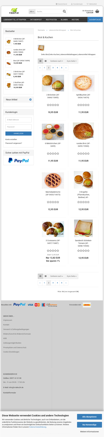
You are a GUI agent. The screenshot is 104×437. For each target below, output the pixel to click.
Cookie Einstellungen (11, 352)
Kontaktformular (9, 393)
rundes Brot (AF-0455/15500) (83, 144)
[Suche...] (32, 11)
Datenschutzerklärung (37, 427)
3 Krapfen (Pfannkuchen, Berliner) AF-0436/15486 (83, 195)
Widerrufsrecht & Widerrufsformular (17, 334)
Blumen (64, 20)
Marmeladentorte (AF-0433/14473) (53, 193)
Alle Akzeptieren (89, 417)
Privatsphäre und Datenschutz (14, 347)
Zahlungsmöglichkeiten (12, 343)
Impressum (7, 320)
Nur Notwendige (89, 425)
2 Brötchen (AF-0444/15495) (53, 96)
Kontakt (6, 325)
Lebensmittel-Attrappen (15, 20)
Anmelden (18, 133)
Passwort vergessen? (13, 143)
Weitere (75, 20)
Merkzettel (92, 4)
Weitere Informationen (89, 432)
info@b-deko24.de (16, 387)
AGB (5, 338)
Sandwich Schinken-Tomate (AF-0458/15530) (83, 243)
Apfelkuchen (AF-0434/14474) (83, 96)
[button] (61, 4)
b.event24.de (95, 20)
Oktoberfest (36, 20)
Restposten (51, 20)
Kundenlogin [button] (77, 4)
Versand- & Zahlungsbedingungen (16, 329)
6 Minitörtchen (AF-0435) (53, 144)
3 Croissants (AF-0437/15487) (53, 241)
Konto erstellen (11, 139)
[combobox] (57, 61)
